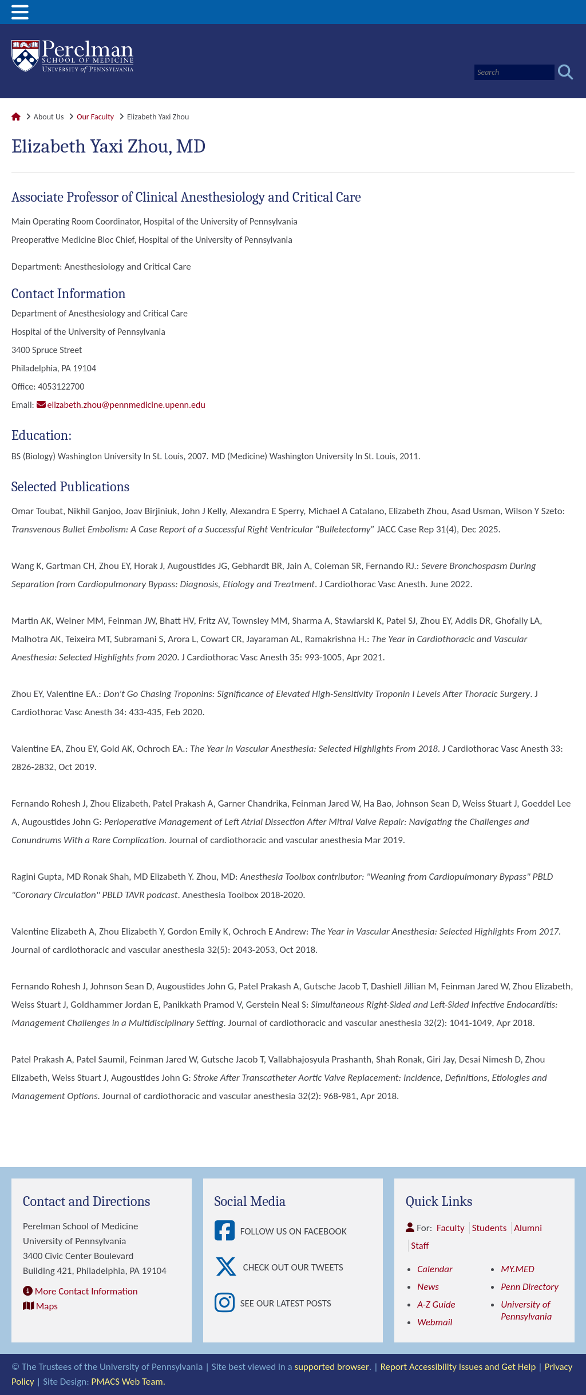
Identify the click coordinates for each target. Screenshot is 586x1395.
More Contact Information (86, 1291)
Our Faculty (95, 117)
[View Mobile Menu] (20, 16)
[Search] (514, 72)
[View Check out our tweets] (229, 1267)
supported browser (332, 1367)
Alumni (528, 1228)
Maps (47, 1306)
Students (489, 1228)
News (428, 1287)
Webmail (434, 1322)
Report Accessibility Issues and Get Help (458, 1367)
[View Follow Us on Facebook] (227, 1231)
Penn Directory (530, 1287)
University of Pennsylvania (526, 1310)
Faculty (451, 1228)
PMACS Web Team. (129, 1382)
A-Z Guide (436, 1304)
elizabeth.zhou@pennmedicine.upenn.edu (126, 404)
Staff (420, 1246)
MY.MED (517, 1269)
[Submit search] (566, 72)
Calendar (435, 1269)
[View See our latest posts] (227, 1303)
